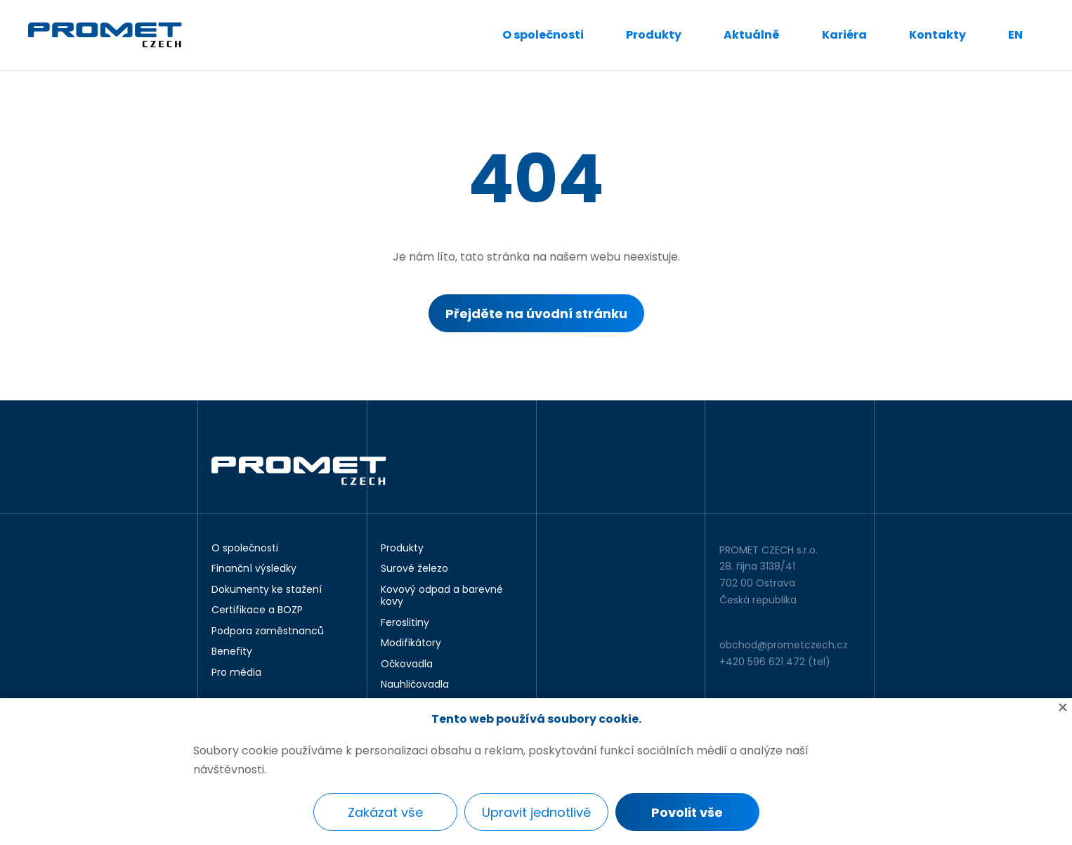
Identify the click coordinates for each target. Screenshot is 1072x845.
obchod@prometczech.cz (783, 645)
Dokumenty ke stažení (266, 590)
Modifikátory (411, 643)
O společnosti (543, 35)
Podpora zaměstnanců (267, 631)
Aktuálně (752, 35)
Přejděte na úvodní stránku (536, 313)
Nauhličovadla (415, 685)
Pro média (236, 673)
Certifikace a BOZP (257, 610)
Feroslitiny (405, 623)
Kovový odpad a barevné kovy (442, 596)
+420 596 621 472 (762, 662)
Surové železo (414, 569)
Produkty (653, 35)
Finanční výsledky (253, 569)
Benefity (231, 652)
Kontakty (937, 35)
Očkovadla (407, 664)
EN (1015, 35)
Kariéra (844, 35)
